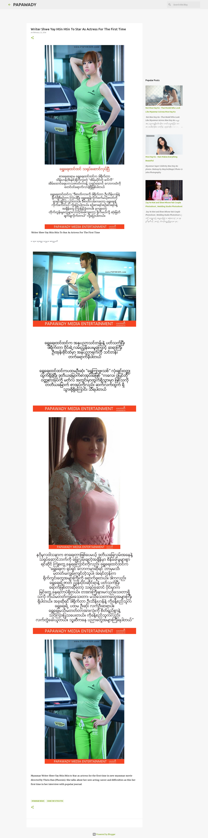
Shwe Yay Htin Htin (55, 801)
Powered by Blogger (104, 834)
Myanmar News (38, 801)
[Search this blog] (186, 4)
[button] (32, 38)
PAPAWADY (24, 4)
